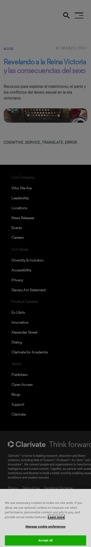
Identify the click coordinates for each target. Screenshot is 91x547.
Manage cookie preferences (45, 529)
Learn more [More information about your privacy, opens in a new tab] (56, 519)
